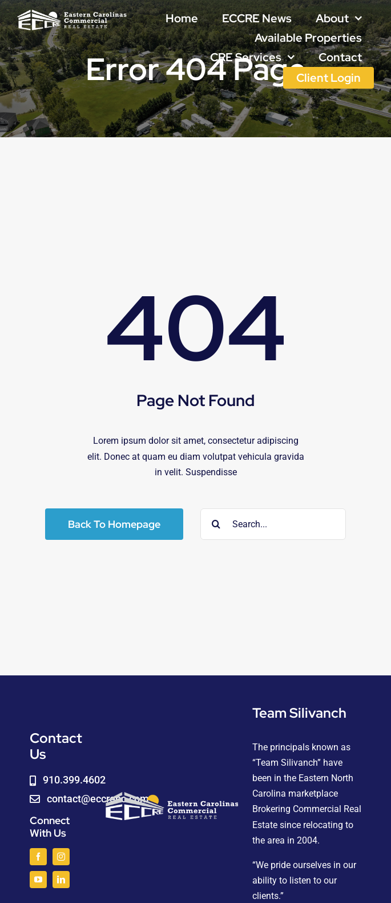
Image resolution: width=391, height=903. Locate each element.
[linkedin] (61, 879)
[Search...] (273, 524)
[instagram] (61, 856)
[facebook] (38, 856)
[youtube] (38, 879)
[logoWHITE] (72, 12)
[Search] (216, 524)
